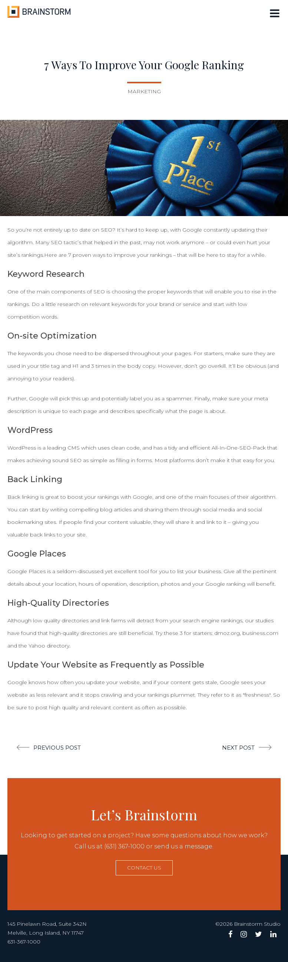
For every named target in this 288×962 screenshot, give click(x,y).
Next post (238, 747)
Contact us (144, 867)
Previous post (57, 747)
